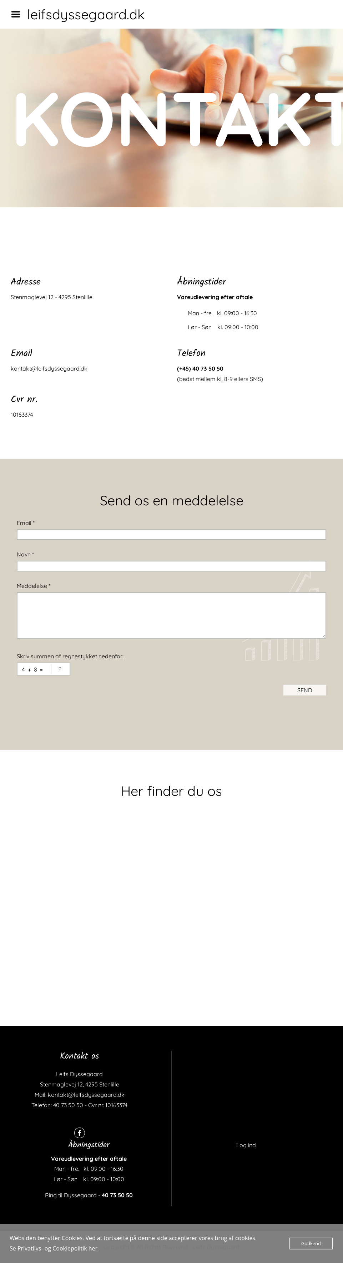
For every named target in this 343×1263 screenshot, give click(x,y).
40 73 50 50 (117, 1195)
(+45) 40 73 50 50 (200, 368)
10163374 (22, 414)
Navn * (25, 554)
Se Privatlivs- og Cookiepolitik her (53, 1248)
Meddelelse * (33, 585)
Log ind (246, 1145)
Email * (26, 522)
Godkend (311, 1243)
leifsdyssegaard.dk (86, 14)
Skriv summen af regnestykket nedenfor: (70, 656)
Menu (18, 14)
